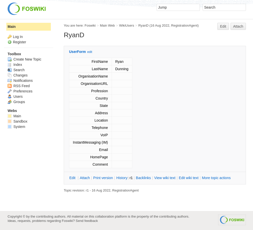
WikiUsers (126, 25)
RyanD (143, 25)
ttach (85, 178)
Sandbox (17, 121)
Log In (18, 37)
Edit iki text (189, 178)
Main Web (107, 25)
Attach (238, 26)
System (16, 127)
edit (89, 52)
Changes (18, 75)
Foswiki (90, 25)
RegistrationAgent (184, 25)
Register (19, 42)
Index (15, 65)
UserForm (77, 52)
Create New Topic (24, 59)
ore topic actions (216, 178)
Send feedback (87, 221)
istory (122, 178)
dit (72, 178)
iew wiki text (165, 178)
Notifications (20, 81)
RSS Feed (19, 86)
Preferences (20, 91)
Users (15, 96)
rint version (103, 178)
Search (16, 70)
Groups (16, 102)
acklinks (143, 178)
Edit (223, 26)
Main (12, 27)
